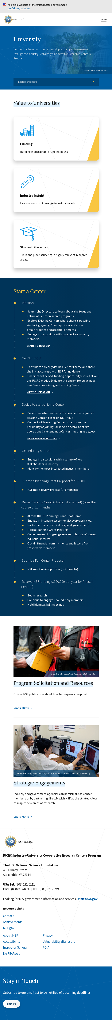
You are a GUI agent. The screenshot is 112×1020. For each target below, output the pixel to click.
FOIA (46, 947)
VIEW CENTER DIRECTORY (42, 438)
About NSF (10, 935)
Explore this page (27, 81)
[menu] (103, 19)
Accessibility (11, 941)
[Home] (14, 19)
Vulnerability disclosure (59, 941)
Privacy (48, 935)
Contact (8, 916)
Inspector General (15, 947)
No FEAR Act (11, 953)
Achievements (12, 922)
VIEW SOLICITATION (38, 392)
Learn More (21, 708)
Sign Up (11, 1003)
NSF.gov (8, 928)
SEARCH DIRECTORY (39, 346)
